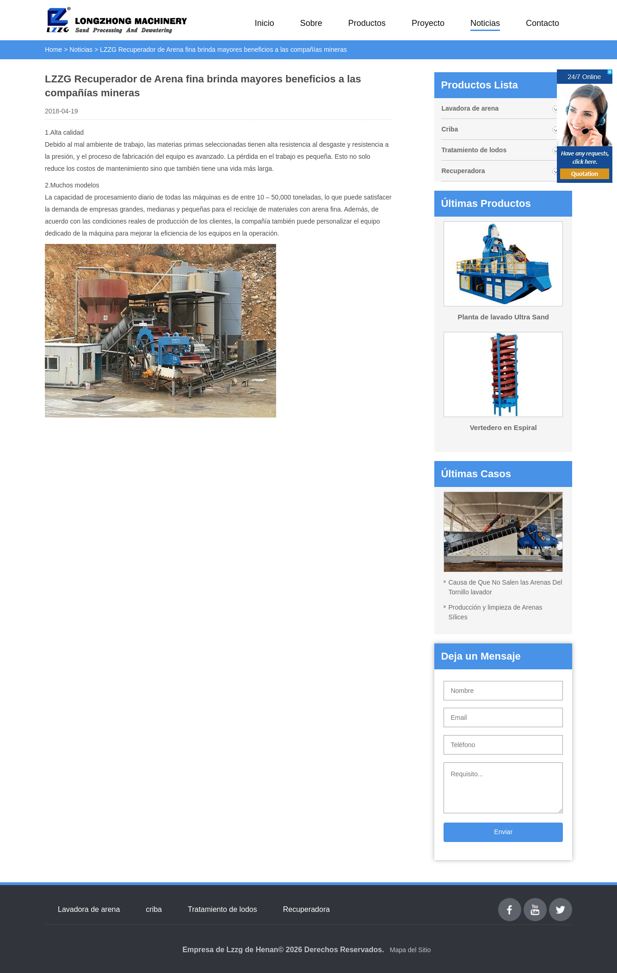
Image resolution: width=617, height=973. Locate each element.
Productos (367, 23)
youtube (535, 903)
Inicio (264, 23)
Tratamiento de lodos (473, 150)
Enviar (503, 832)
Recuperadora (463, 171)
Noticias (485, 23)
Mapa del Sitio (410, 950)
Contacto (542, 23)
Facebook (509, 903)
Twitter (560, 903)
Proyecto (428, 23)
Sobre (311, 23)
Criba (449, 129)
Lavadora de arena (470, 108)
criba (154, 909)
